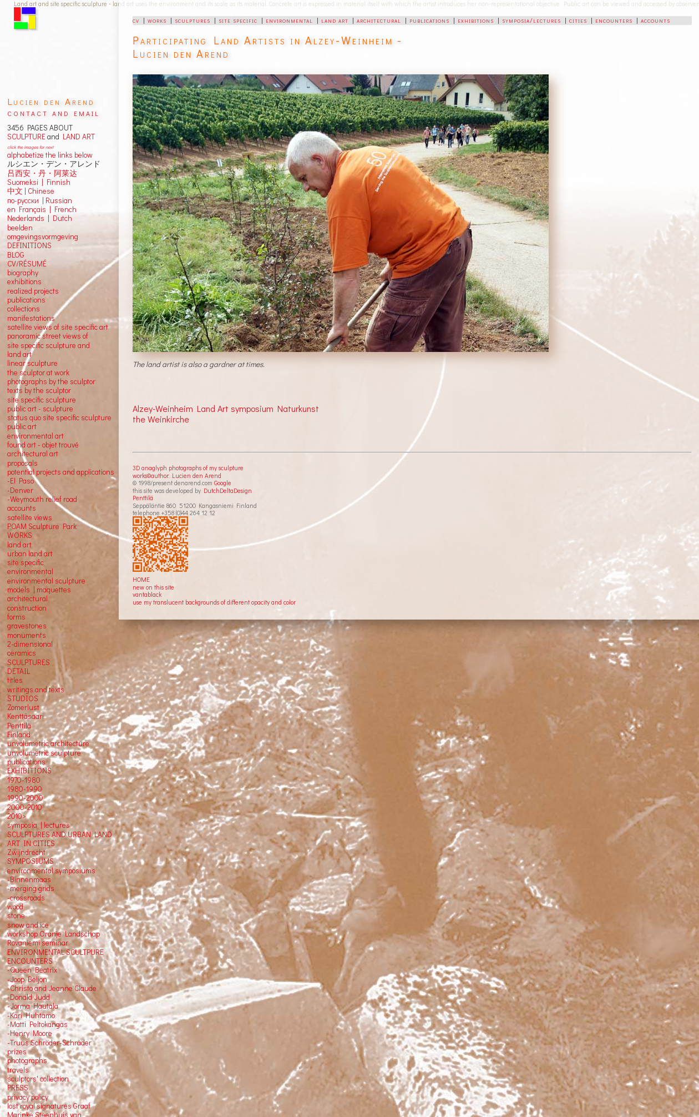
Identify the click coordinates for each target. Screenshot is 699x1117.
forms (16, 617)
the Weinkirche (161, 419)
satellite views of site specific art (57, 327)
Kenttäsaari (25, 716)
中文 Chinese (30, 191)
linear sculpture (32, 363)
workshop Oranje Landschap (53, 934)
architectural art (32, 454)
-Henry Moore (29, 1033)
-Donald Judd (28, 997)
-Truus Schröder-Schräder (49, 1043)
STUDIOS (22, 698)
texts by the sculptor (39, 390)
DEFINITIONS (29, 245)
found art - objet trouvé (43, 445)
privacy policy (27, 1097)
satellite (19, 517)
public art (22, 426)
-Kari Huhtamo (31, 1015)
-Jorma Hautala (32, 1006)
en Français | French (42, 209)
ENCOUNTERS (30, 961)
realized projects (33, 291)
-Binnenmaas (29, 879)
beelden (20, 228)
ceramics (21, 653)
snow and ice (28, 925)
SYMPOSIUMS (30, 861)
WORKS (19, 535)
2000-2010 (24, 807)
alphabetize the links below (50, 155)
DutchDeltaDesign (228, 490)
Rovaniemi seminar (37, 943)
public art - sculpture (40, 409)
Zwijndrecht (26, 852)
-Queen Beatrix (32, 970)
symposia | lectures (38, 825)
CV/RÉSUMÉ (27, 264)
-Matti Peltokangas (37, 1024)
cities (578, 20)
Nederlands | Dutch (39, 218)
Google (222, 483)
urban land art (30, 553)
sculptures (192, 20)
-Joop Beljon (27, 979)
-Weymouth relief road (42, 499)
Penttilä (143, 498)
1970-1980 (23, 780)
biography (22, 273)
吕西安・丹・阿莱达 (42, 173)
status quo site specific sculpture (59, 417)
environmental (289, 20)
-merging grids (30, 888)
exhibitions (476, 20)
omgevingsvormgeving (42, 236)
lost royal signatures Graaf (48, 1106)
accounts (655, 20)
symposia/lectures (531, 20)
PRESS (17, 1088)
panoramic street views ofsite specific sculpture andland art (48, 345)
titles (15, 680)
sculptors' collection (38, 1079)
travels (18, 1070)
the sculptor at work (38, 373)
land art (334, 20)
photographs (27, 1060)
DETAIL (18, 671)
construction (27, 608)
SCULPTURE (26, 137)
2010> (16, 816)
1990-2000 (25, 798)
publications (429, 20)
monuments (26, 635)
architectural (379, 20)
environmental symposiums (51, 871)
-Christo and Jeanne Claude (52, 988)
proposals (22, 463)
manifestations (31, 318)
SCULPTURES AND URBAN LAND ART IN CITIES (59, 838)
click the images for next (30, 147)
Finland (19, 734)
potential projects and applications (60, 472)
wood (15, 907)
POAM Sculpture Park (42, 526)
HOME (141, 579)
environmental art (35, 436)
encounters (613, 20)
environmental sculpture (46, 581)
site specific (238, 20)
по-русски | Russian (39, 200)
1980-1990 (24, 789)
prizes (17, 1051)
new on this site (153, 587)
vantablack (147, 594)
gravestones (27, 626)
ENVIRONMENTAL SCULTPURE (55, 952)
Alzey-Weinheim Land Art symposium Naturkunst (226, 408)
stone (16, 915)
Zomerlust (23, 707)
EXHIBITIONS (29, 771)
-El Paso (20, 481)
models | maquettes (39, 590)
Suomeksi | (25, 182)
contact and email (53, 112)
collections (23, 309)
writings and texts (35, 690)
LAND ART (77, 137)
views (43, 517)
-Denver (20, 490)
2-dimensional (30, 644)
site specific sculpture (41, 400)
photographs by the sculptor (51, 381)
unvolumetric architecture (48, 743)
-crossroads (26, 898)
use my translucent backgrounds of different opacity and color (214, 602)
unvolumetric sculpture (44, 753)
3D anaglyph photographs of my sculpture (188, 468)
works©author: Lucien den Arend (177, 475)
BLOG (15, 255)
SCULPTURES (28, 662)
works (157, 20)
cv (136, 20)
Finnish (56, 182)
